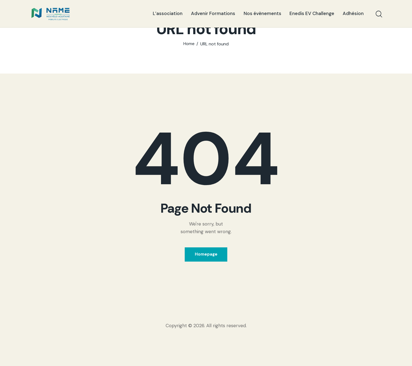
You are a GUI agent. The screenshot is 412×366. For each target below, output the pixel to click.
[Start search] (378, 14)
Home (189, 71)
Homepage (206, 283)
